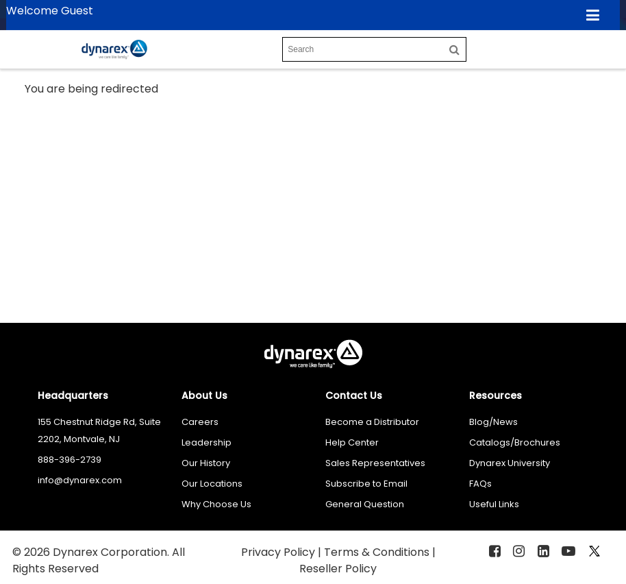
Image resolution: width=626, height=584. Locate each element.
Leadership (206, 442)
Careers (199, 421)
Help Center (352, 442)
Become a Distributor (372, 421)
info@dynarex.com (80, 480)
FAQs (480, 483)
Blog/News (493, 421)
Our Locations (211, 483)
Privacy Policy (279, 552)
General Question (364, 504)
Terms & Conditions (378, 552)
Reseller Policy (338, 568)
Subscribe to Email (366, 483)
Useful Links (494, 504)
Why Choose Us (216, 504)
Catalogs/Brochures (514, 442)
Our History (205, 463)
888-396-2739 (69, 459)
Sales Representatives (375, 463)
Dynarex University (509, 463)
